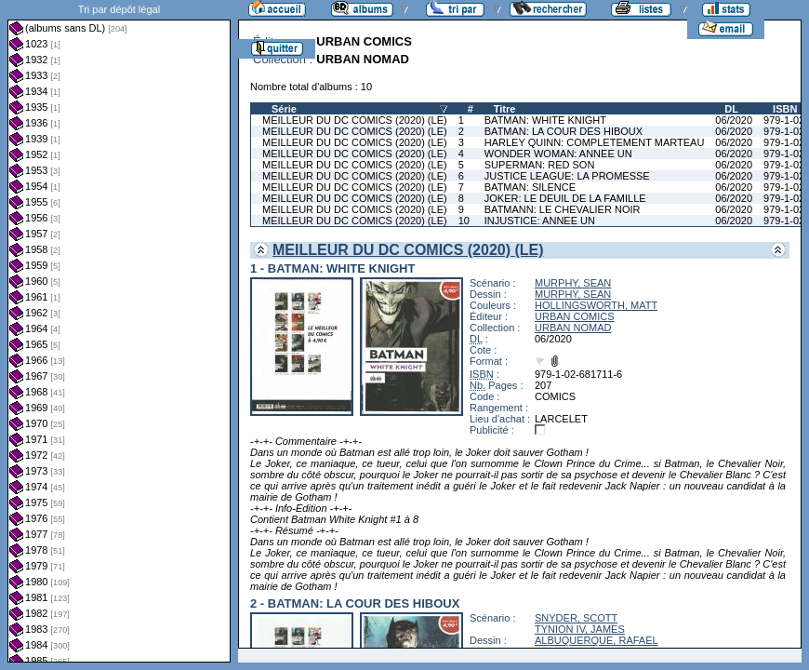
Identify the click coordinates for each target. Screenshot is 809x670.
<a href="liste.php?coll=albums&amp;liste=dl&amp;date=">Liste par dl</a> (119, 331)
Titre (505, 108)
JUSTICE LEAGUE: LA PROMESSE (567, 175)
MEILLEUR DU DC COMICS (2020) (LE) (354, 120)
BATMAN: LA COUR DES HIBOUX (563, 131)
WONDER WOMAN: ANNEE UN (558, 153)
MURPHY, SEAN (573, 282)
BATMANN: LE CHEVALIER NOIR (562, 209)
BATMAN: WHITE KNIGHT (545, 120)
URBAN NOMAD (573, 327)
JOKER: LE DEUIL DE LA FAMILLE (565, 198)
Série (284, 108)
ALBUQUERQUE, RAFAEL (596, 640)
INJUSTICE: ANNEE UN (539, 220)
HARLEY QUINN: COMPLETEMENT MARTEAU (594, 142)
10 (464, 220)
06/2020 (733, 120)
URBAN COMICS (575, 316)
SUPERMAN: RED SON (539, 164)
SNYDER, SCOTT (576, 617)
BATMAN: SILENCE (530, 187)
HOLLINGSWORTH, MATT (596, 305)
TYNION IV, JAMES (580, 629)
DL (731, 108)
